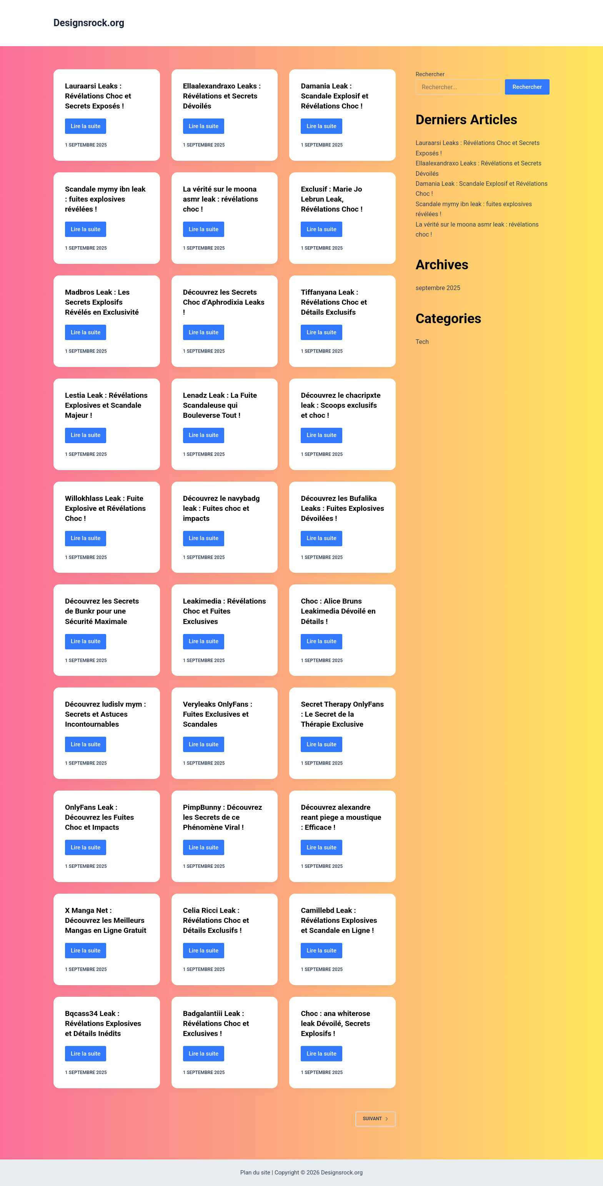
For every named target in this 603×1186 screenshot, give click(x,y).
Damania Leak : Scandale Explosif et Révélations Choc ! (336, 95)
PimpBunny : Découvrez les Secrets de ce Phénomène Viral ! (224, 817)
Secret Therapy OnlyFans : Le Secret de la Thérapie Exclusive (341, 714)
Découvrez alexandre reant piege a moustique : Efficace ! (338, 817)
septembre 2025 (438, 288)
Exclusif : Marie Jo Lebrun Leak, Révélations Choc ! (333, 199)
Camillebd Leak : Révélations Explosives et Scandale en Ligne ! (340, 919)
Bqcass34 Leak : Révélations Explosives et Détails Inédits (104, 1033)
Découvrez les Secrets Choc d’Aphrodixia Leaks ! (221, 302)
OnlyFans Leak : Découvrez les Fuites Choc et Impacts (101, 817)
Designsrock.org (88, 22)
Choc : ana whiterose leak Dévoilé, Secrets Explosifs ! (337, 1033)
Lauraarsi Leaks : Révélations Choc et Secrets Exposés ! (99, 95)
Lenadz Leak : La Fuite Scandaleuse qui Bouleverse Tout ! (221, 404)
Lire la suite (88, 128)
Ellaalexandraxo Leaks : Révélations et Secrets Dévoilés (223, 95)
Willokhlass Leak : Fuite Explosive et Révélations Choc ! (105, 507)
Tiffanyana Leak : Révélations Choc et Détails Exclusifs (335, 302)
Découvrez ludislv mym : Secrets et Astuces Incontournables (105, 714)
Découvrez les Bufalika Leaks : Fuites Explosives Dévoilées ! (340, 507)
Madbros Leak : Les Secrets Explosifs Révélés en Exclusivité (103, 302)
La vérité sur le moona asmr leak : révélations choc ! (222, 199)
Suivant (375, 1128)
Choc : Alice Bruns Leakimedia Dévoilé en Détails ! (339, 611)
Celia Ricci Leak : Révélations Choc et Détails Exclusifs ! (217, 919)
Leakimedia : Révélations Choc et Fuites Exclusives (217, 611)
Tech (422, 341)
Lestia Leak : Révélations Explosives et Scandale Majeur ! (104, 404)
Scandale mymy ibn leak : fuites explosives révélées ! (104, 199)
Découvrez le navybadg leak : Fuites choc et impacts (223, 507)
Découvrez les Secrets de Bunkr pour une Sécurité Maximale (103, 611)
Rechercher (430, 74)
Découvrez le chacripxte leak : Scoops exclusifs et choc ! (342, 404)
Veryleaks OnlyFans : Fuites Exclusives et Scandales (219, 714)
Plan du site (255, 1172)
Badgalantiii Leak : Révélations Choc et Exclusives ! (217, 1033)
